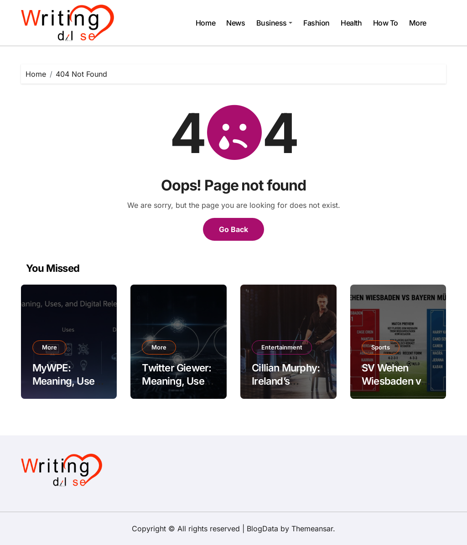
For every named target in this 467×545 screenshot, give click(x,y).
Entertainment (281, 347)
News (235, 22)
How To (385, 22)
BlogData (262, 528)
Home (205, 22)
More (417, 22)
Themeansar (312, 528)
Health (351, 22)
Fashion (316, 22)
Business (274, 22)
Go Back (233, 229)
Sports (380, 347)
